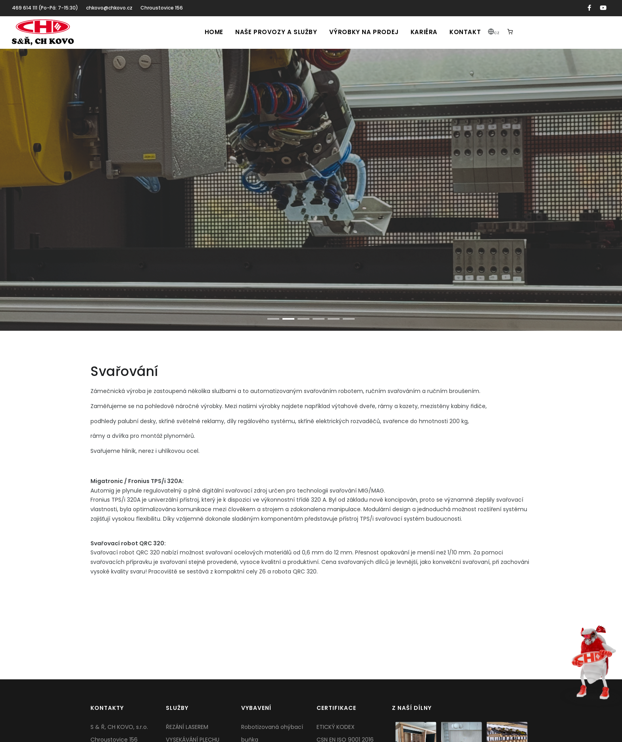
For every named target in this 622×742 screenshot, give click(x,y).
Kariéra (424, 32)
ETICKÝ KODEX (336, 727)
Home (214, 32)
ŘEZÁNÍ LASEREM (187, 727)
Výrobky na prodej (364, 32)
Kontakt (465, 32)
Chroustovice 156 (161, 7)
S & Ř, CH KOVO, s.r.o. (119, 727)
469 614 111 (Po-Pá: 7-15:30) (45, 7)
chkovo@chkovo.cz (109, 7)
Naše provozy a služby (276, 32)
